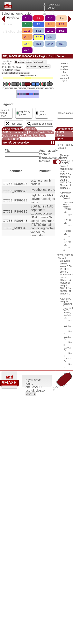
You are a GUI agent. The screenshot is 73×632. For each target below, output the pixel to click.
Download (51, 4)
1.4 (62, 18)
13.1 (38, 30)
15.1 (61, 30)
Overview (13, 18)
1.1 (27, 18)
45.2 (50, 43)
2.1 (27, 24)
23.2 (39, 37)
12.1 (61, 24)
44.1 (27, 43)
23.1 (27, 36)
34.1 (51, 36)
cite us (30, 394)
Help (48, 10)
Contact (49, 14)
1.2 (38, 18)
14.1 (50, 30)
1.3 (50, 18)
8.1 (50, 24)
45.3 (61, 43)
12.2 (27, 30)
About (48, 7)
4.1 (38, 24)
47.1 (27, 50)
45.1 (38, 43)
